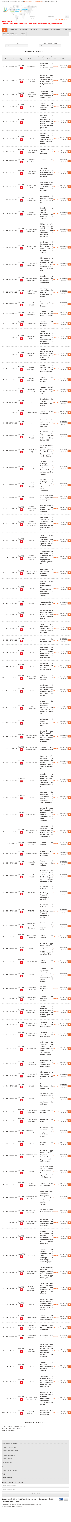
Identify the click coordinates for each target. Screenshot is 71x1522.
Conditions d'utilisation (10, 1470)
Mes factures (7, 1459)
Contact (22, 34)
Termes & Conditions (10, 34)
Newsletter (45, 30)
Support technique (8, 1467)
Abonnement (13, 30)
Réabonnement (8, 1455)
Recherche (23, 30)
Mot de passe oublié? (62, 19)
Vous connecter (28, 1)
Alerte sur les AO (9, 1447)
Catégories (33, 30)
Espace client (55, 30)
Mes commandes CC (10, 1451)
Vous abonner (38, 1)
